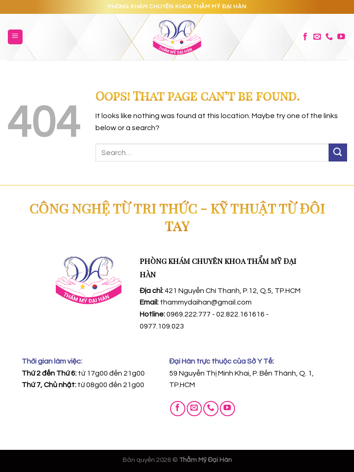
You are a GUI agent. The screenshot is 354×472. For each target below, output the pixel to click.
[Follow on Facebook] (305, 37)
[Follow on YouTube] (341, 37)
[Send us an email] (317, 37)
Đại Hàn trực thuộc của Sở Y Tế (220, 361)
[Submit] (338, 152)
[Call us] (329, 37)
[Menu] (15, 37)
